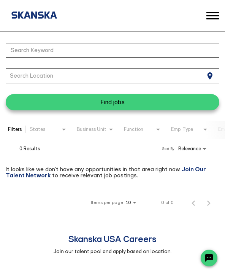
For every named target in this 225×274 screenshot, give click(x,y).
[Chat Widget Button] (209, 258)
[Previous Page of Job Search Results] (193, 202)
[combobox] (109, 50)
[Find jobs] (112, 102)
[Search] (112, 102)
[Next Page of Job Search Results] (208, 202)
